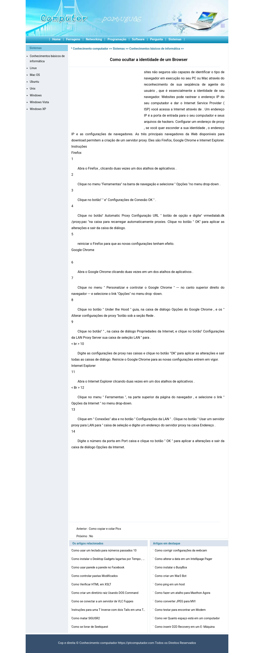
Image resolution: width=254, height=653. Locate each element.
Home (56, 39)
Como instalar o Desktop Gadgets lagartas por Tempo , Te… (109, 559)
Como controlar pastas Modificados (95, 576)
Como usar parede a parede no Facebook (98, 567)
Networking (94, 39)
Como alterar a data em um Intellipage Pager (184, 559)
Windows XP (38, 109)
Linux (33, 68)
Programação (117, 39)
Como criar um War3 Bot (171, 576)
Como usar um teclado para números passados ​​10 (104, 550)
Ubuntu (34, 81)
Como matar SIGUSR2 (86, 618)
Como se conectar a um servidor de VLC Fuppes (103, 601)
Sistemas (175, 39)
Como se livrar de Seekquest (90, 626)
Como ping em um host (170, 584)
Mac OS (35, 75)
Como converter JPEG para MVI (175, 601)
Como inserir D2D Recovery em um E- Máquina (185, 626)
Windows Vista (39, 102)
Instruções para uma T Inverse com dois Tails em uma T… (108, 609)
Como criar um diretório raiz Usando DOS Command (105, 592)
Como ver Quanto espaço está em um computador (187, 618)
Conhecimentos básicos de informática (154, 48)
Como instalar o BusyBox (171, 567)
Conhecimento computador (90, 48)
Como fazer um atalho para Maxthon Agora (183, 592)
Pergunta (156, 39)
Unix (32, 88)
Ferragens (73, 39)
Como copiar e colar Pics (105, 528)
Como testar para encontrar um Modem (180, 609)
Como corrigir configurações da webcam (181, 550)
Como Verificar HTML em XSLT (92, 584)
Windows (36, 95)
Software (138, 39)
